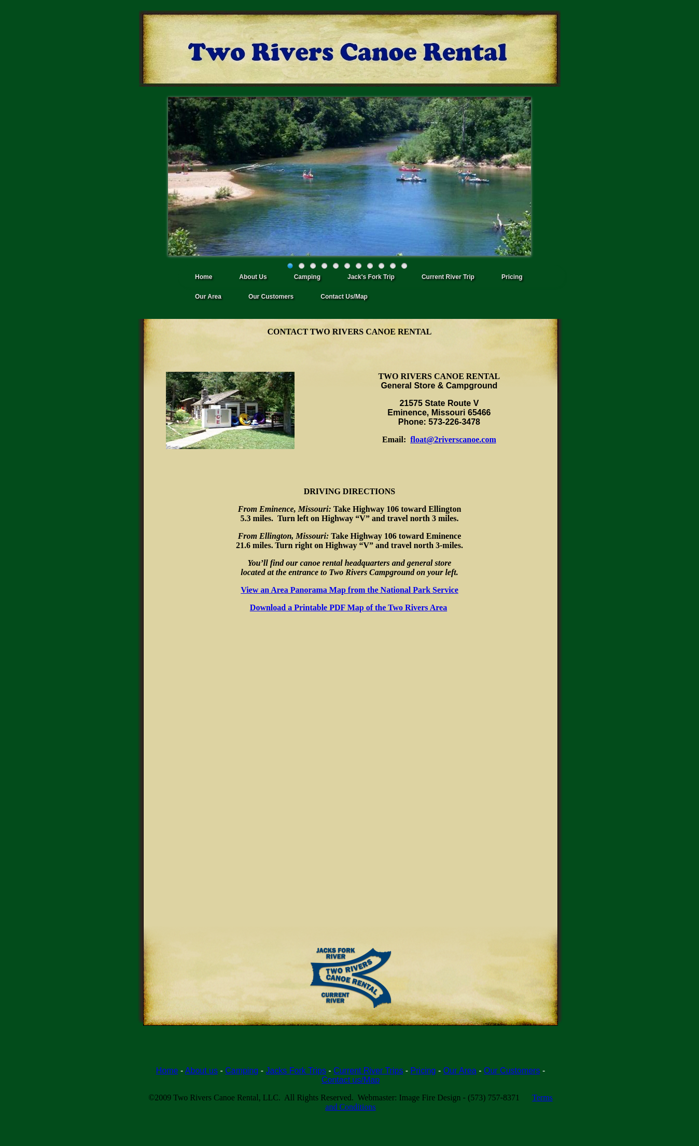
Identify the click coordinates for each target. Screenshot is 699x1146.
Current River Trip (448, 277)
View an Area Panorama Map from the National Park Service (349, 589)
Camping (307, 277)
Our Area (208, 296)
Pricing (512, 277)
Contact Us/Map (344, 296)
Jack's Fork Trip (371, 277)
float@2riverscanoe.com (453, 439)
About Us (253, 277)
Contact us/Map (350, 1079)
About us (201, 1070)
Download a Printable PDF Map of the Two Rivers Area (348, 607)
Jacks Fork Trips (295, 1070)
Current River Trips (368, 1070)
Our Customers (270, 296)
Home (203, 277)
